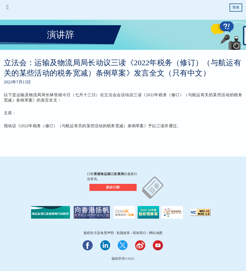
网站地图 (155, 233)
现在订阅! (113, 187)
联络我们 (139, 233)
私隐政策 (123, 233)
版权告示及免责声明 (99, 233)
